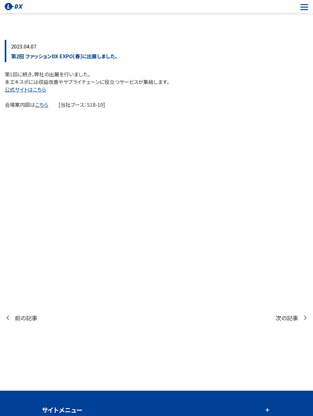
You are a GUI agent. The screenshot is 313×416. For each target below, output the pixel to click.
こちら (41, 104)
